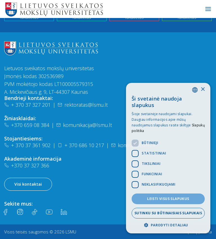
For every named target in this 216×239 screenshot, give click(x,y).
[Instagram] (20, 212)
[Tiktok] (34, 212)
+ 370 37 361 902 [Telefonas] (27, 145)
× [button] (203, 89)
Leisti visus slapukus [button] (168, 198)
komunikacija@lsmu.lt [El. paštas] (84, 125)
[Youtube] (49, 212)
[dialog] (168, 158)
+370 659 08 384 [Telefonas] (26, 125)
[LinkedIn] (63, 212)
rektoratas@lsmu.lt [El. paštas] (83, 104)
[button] (168, 225)
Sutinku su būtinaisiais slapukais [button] (168, 213)
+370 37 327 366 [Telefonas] (26, 165)
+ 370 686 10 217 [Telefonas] (81, 145)
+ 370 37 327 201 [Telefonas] (27, 104)
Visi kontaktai (28, 184)
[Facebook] (5, 212)
